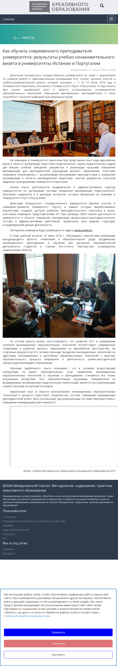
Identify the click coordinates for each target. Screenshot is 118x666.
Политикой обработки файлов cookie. (27, 616)
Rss (5, 538)
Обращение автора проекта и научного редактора (34, 521)
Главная (8, 19)
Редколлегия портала (16, 529)
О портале (9, 516)
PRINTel (28, 38)
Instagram (9, 553)
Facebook (8, 549)
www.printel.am (83, 230)
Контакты (9, 534)
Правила (8, 525)
